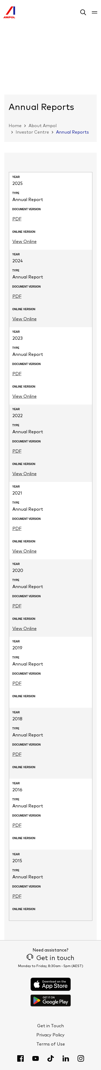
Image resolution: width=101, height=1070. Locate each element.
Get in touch (50, 958)
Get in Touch (50, 1026)
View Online (24, 241)
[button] (83, 13)
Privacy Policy (50, 1035)
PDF (17, 219)
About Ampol (43, 126)
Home (15, 126)
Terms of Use (50, 1044)
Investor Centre (32, 132)
